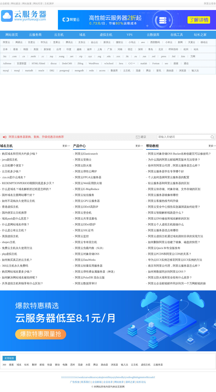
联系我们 (86, 382)
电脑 (65, 364)
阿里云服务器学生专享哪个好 (166, 171)
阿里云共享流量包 (86, 218)
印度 (69, 49)
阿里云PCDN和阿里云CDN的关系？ (169, 253)
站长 (196, 49)
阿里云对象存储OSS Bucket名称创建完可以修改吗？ (179, 153)
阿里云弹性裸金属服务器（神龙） (95, 271)
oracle (41, 70)
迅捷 (138, 70)
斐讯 (158, 70)
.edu (108, 56)
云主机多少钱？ (11, 171)
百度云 (31, 42)
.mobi (33, 56)
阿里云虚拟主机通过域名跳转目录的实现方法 (175, 236)
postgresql (64, 70)
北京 (160, 49)
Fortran (155, 63)
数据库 (114, 70)
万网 (192, 56)
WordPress (94, 63)
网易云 (19, 42)
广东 (109, 49)
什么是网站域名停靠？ (15, 224)
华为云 (44, 42)
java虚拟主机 (9, 159)
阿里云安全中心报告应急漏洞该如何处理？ (174, 206)
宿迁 (130, 49)
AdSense (7, 63)
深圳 (140, 49)
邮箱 (42, 364)
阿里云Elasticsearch (86, 153)
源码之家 (130, 382)
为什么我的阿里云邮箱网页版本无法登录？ (174, 159)
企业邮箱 (4, 3)
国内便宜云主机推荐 (14, 212)
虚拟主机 (106, 34)
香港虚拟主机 (10, 206)
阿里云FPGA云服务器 (88, 177)
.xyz (90, 56)
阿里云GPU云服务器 (87, 200)
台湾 (58, 49)
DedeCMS (67, 63)
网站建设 (15, 3)
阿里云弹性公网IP (86, 171)
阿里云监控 (82, 236)
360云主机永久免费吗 (15, 265)
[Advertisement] (108, 103)
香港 (15, 49)
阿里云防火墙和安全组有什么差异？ (170, 277)
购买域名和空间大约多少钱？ (20, 153)
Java (121, 63)
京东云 (81, 42)
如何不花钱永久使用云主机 (18, 200)
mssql (17, 70)
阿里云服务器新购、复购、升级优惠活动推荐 (36, 136)
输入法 (195, 70)
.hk (127, 56)
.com (14, 56)
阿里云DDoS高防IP (86, 206)
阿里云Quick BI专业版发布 (164, 248)
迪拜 (89, 49)
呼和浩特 (173, 49)
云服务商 (35, 34)
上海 (99, 49)
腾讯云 (69, 42)
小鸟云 (132, 42)
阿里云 (6, 42)
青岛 (150, 49)
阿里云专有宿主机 (86, 242)
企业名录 (108, 382)
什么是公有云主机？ (14, 230)
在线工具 (176, 34)
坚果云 (56, 42)
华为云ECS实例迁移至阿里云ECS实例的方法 (175, 259)
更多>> (66, 145)
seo (166, 63)
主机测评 (49, 3)
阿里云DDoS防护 (85, 224)
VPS (129, 34)
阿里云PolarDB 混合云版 (90, 277)
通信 (186, 63)
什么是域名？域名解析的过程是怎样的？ (26, 189)
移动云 (204, 42)
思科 (72, 364)
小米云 (168, 42)
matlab (144, 63)
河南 (120, 49)
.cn (23, 56)
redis (91, 70)
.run (144, 56)
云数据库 (153, 34)
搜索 (176, 63)
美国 (36, 49)
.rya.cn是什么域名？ (14, 177)
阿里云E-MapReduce (87, 189)
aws (143, 42)
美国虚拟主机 (10, 236)
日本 (5, 49)
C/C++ (132, 63)
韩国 (25, 49)
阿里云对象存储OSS (87, 253)
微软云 (119, 42)
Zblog (80, 63)
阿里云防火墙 (83, 165)
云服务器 (158, 364)
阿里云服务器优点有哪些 (163, 230)
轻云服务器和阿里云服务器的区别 (168, 183)
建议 (141, 137)
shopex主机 (8, 242)
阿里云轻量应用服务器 (89, 265)
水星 (88, 364)
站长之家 (200, 34)
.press (163, 56)
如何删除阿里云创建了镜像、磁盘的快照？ (174, 242)
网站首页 (11, 34)
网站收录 (119, 382)
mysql (6, 70)
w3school (108, 63)
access (102, 70)
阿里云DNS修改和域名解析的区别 (168, 218)
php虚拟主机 (9, 253)
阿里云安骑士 (83, 159)
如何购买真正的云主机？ (17, 259)
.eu (135, 56)
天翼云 (191, 42)
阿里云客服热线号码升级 (163, 200)
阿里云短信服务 (84, 195)
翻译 (34, 364)
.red (153, 56)
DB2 (52, 70)
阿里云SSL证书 (84, 230)
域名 (82, 34)
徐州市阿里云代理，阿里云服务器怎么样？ (174, 165)
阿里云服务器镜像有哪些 (163, 195)
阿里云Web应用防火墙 (88, 183)
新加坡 (47, 49)
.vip (80, 56)
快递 (49, 364)
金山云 (94, 42)
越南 (79, 49)
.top (51, 56)
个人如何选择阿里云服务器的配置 (168, 177)
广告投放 (75, 382)
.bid (173, 56)
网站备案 (27, 3)
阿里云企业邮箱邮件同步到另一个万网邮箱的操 (177, 283)
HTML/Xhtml (38, 63)
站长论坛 (141, 382)
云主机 (59, 34)
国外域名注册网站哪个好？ (18, 195)
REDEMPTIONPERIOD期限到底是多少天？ (28, 183)
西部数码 (155, 42)
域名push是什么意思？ (15, 218)
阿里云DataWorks (85, 259)
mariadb (29, 70)
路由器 (170, 70)
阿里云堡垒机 (83, 212)
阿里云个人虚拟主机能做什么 (166, 224)
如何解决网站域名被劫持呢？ (20, 277)
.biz (4, 56)
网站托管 (38, 3)
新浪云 (107, 42)
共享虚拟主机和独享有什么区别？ (22, 283)
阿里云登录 (210, 3)
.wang (61, 56)
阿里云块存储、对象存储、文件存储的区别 (174, 189)
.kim (183, 56)
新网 (180, 42)
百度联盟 (21, 63)
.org (99, 56)
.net (71, 56)
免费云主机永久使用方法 (17, 248)
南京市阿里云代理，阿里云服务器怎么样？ (174, 265)
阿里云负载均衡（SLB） (90, 248)
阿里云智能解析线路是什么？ (166, 212)
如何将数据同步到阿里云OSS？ (167, 271)
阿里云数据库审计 (86, 283)
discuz (54, 63)
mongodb (79, 70)
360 (4, 364)
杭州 (186, 49)
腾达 (148, 70)
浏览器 (182, 70)
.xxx (118, 56)
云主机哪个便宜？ (13, 165)
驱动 (57, 364)
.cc (42, 56)
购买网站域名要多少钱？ (17, 271)
